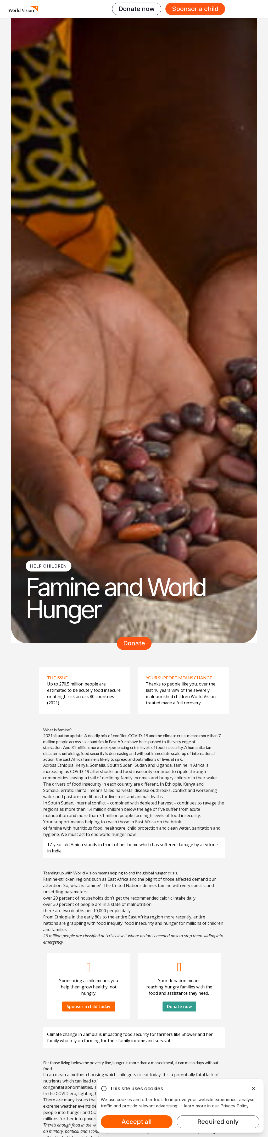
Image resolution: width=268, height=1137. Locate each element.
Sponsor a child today (88, 1006)
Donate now (137, 9)
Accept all (136, 1121)
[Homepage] (24, 9)
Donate (134, 643)
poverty (97, 1062)
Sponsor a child (195, 9)
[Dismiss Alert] (253, 1088)
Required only (218, 1121)
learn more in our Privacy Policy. (216, 1105)
